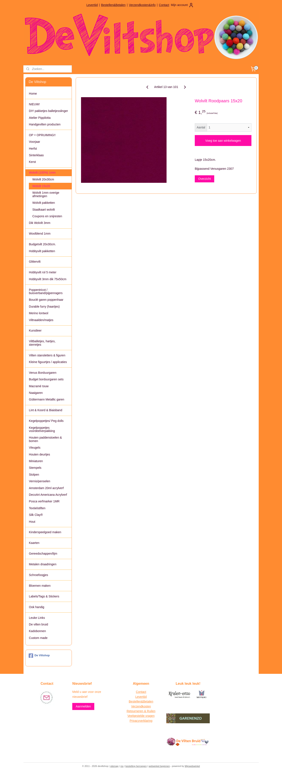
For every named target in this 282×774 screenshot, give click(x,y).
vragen (150, 715)
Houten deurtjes (39, 454)
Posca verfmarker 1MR (44, 501)
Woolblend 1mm (39, 233)
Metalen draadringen (42, 564)
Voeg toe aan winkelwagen (223, 140)
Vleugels (34, 447)
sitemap (114, 766)
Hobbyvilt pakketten (42, 251)
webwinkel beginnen (159, 766)
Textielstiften (37, 508)
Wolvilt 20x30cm (43, 179)
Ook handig (36, 607)
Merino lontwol (38, 313)
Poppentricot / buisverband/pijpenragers (45, 291)
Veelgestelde (136, 715)
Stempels (35, 467)
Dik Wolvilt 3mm (39, 223)
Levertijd (92, 5)
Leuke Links (37, 617)
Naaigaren (36, 392)
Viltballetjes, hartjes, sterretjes (42, 342)
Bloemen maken (39, 585)
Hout (32, 521)
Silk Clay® (36, 514)
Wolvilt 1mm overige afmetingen (45, 194)
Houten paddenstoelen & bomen (45, 439)
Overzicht (204, 178)
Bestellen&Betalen (113, 5)
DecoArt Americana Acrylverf (48, 494)
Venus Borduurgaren (42, 372)
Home (33, 93)
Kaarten (34, 543)
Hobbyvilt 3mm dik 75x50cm (47, 279)
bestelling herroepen (136, 766)
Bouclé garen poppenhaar (46, 299)
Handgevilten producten (45, 124)
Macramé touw (39, 386)
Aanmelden (83, 706)
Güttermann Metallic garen (46, 399)
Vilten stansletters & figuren (47, 355)
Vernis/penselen (39, 481)
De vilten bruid (38, 624)
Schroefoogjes (38, 575)
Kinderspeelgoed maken (45, 532)
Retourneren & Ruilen (141, 711)
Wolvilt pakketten (43, 202)
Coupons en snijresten (47, 216)
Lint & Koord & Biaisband (45, 410)
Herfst (33, 148)
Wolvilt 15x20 (41, 186)
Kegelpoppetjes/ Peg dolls (46, 421)
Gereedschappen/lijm (43, 553)
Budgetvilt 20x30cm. (42, 244)
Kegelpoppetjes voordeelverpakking (42, 429)
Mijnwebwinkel (192, 766)
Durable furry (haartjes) (44, 306)
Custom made (38, 638)
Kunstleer (35, 330)
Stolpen (34, 474)
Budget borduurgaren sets (46, 379)
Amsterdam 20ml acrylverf (46, 488)
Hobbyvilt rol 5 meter (42, 272)
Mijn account (182, 5)
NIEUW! (34, 104)
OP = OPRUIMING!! (42, 135)
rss (122, 766)
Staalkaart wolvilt (43, 209)
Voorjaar (34, 141)
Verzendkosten (141, 706)
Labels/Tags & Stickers (44, 596)
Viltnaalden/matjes (41, 320)
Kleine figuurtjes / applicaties (48, 362)
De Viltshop (39, 655)
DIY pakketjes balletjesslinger (48, 111)
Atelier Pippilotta (39, 117)
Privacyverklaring (141, 720)
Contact (164, 5)
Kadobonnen (37, 631)
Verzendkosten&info (142, 5)
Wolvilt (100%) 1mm (42, 172)
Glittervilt (34, 261)
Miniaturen (36, 461)
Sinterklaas (36, 155)
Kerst (32, 162)
